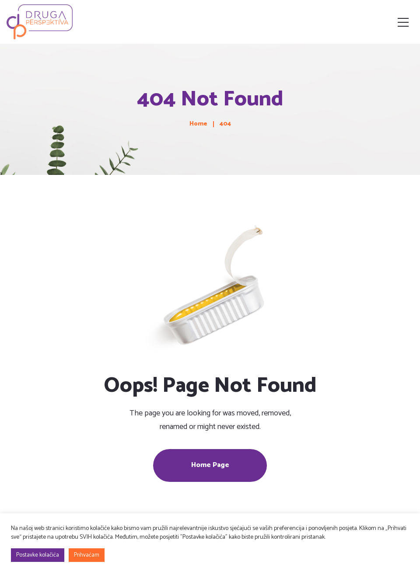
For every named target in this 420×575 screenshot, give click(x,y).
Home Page (210, 465)
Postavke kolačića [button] (37, 555)
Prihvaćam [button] (86, 555)
